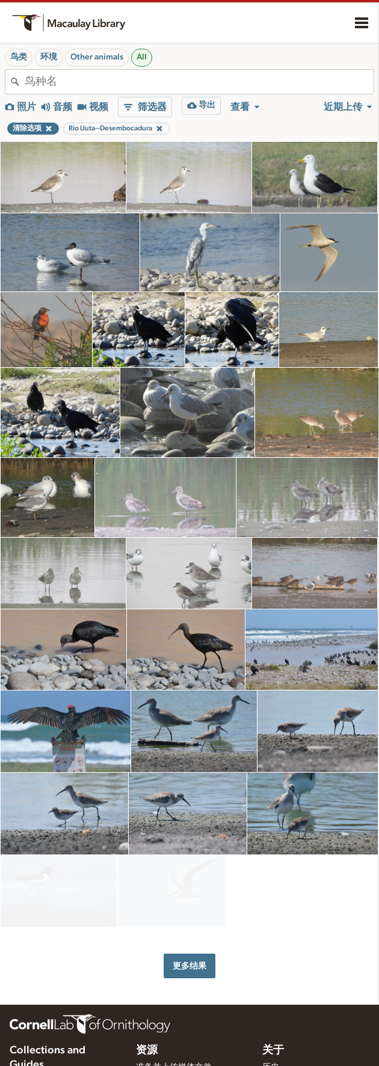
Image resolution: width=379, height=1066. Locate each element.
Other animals (96, 57)
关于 (273, 1035)
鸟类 (18, 57)
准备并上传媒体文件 (174, 1052)
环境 (48, 57)
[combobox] (199, 82)
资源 (147, 1035)
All (142, 57)
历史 (270, 1052)
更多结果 (189, 950)
